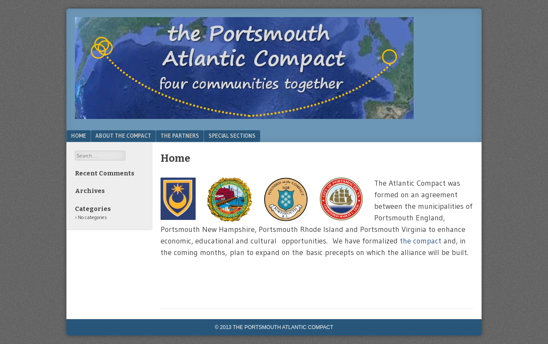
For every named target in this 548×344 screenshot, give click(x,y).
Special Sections (232, 135)
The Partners (180, 135)
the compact (422, 241)
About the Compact (123, 135)
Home (78, 135)
